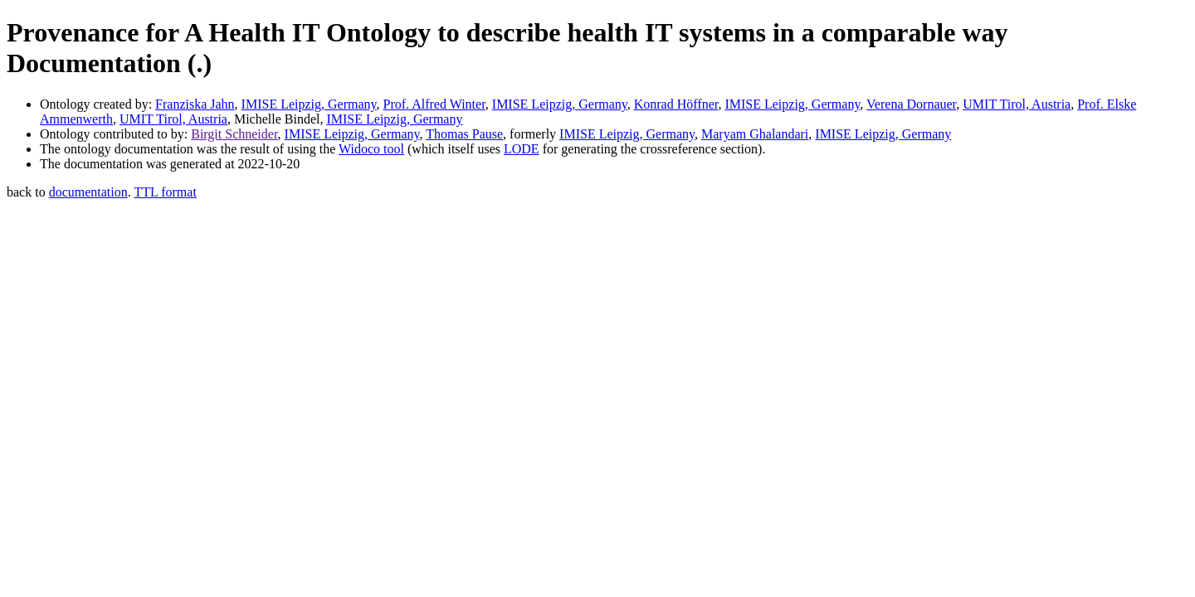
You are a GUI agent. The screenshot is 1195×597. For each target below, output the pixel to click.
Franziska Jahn (195, 104)
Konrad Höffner (676, 104)
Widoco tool (371, 149)
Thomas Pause (464, 134)
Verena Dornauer (911, 104)
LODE (521, 149)
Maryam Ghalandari (754, 134)
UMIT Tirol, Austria (1017, 104)
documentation (88, 192)
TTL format (165, 192)
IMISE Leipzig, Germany (309, 104)
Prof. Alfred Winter (434, 104)
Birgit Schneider (234, 134)
